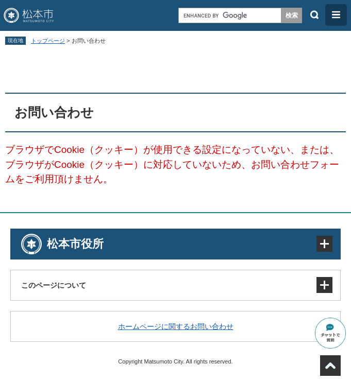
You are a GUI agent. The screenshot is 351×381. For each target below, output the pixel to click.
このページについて (53, 285)
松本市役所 (75, 243)
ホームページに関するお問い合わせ (175, 326)
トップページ (48, 41)
